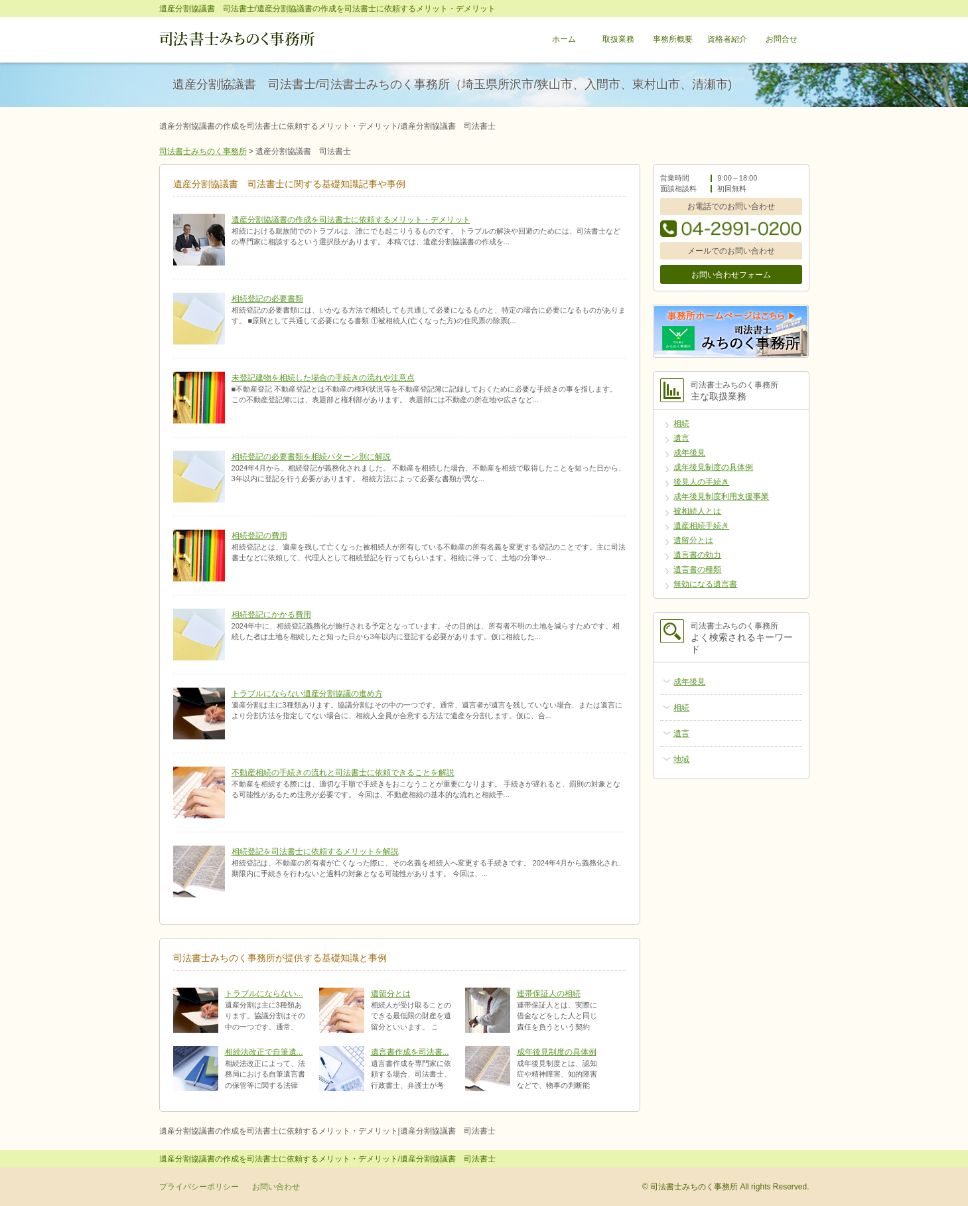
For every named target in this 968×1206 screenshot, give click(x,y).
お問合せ (781, 39)
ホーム (564, 39)
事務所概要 (673, 39)
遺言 (681, 438)
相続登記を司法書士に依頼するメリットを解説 (315, 851)
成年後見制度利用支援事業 (721, 496)
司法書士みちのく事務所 (203, 151)
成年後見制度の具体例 (556, 1052)
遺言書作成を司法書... (410, 1052)
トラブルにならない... (264, 993)
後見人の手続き (701, 482)
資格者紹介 (727, 39)
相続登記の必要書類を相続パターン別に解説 (311, 456)
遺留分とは (391, 993)
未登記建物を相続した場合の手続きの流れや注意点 (323, 377)
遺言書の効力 (697, 555)
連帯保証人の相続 (549, 993)
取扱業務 (618, 39)
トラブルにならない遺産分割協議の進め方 (307, 693)
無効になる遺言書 (705, 584)
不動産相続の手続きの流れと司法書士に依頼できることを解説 (343, 772)
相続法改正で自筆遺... (264, 1052)
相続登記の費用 (259, 535)
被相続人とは (697, 511)
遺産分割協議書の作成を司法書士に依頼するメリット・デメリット (351, 219)
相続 (681, 423)
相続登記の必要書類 (267, 298)
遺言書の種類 (697, 569)
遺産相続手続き (701, 525)
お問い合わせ (276, 1186)
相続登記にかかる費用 (271, 614)
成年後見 (689, 452)
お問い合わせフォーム (731, 274)
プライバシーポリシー (199, 1186)
